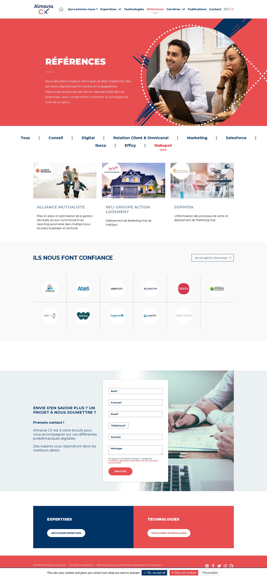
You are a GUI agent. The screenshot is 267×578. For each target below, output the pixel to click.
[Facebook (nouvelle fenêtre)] (213, 565)
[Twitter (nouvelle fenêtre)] (219, 565)
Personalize (210, 572)
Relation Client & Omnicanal (141, 138)
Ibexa (100, 145)
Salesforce (236, 138)
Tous (25, 138)
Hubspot (163, 145)
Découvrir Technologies (168, 532)
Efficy (130, 145)
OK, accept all (154, 572)
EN (226, 9)
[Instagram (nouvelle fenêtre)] (225, 565)
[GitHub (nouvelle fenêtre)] (231, 565)
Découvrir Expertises (66, 532)
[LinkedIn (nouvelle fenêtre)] (207, 565)
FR (232, 9)
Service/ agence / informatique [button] (213, 258)
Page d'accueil (61, 9)
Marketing (197, 138)
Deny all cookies (184, 572)
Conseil (56, 138)
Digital (88, 138)
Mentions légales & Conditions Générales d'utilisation (129, 564)
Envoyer (120, 471)
